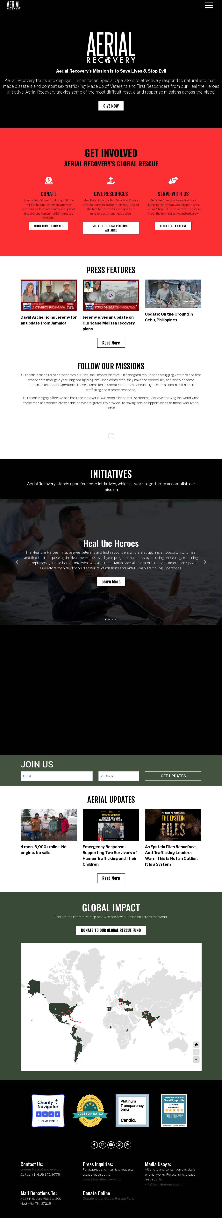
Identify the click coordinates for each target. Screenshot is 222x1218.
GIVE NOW (111, 106)
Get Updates (173, 776)
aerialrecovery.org (13, 5)
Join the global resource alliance (111, 228)
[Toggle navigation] (208, 5)
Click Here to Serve (173, 226)
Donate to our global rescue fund (111, 930)
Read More (111, 343)
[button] (16, 562)
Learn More (111, 582)
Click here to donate (48, 226)
